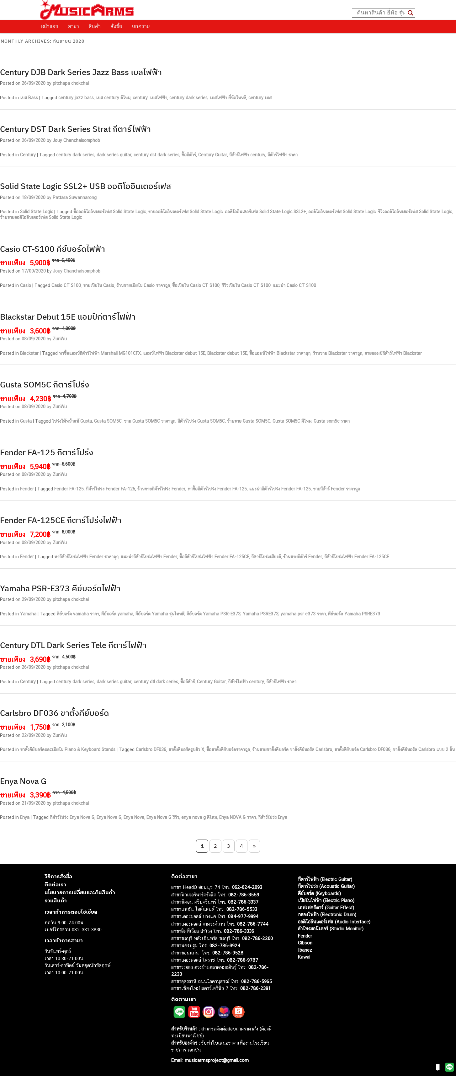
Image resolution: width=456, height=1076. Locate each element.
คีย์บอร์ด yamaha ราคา (78, 613)
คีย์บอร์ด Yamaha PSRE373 (354, 613)
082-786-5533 (241, 909)
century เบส (260, 97)
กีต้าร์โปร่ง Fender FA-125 (110, 488)
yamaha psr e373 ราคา (303, 613)
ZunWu (60, 338)
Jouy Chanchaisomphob (76, 140)
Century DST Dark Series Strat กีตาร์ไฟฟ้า (75, 128)
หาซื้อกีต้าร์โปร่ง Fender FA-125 (217, 488)
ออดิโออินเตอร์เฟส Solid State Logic (342, 211)
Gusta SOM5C (108, 421)
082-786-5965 (256, 981)
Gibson (305, 942)
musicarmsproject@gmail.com (216, 1060)
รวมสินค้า (56, 900)
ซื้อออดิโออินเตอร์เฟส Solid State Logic (109, 211)
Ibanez (305, 950)
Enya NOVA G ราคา (237, 817)
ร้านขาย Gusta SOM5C (248, 421)
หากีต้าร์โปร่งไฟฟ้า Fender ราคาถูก (86, 556)
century (140, 97)
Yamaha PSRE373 (260, 613)
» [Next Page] (254, 846)
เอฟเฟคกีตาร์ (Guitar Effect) (326, 907)
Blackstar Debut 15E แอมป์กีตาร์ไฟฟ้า (67, 316)
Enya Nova (134, 817)
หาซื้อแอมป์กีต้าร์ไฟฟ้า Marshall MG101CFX (100, 353)
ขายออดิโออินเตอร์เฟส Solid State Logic (185, 211)
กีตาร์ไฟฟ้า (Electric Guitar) (325, 879)
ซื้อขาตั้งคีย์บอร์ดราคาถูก (228, 749)
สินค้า (95, 26)
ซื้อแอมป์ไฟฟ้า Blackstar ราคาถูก (279, 353)
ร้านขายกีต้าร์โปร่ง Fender (161, 488)
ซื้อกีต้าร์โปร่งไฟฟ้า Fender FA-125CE (214, 556)
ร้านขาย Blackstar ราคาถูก (337, 353)
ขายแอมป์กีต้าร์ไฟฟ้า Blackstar (393, 353)
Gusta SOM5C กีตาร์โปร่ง (44, 384)
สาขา (73, 26)
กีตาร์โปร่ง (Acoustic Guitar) (326, 886)
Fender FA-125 (69, 488)
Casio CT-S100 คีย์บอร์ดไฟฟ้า (52, 248)
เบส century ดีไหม (113, 97)
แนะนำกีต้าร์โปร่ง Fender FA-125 (280, 488)
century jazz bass (76, 97)
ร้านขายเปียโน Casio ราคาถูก (143, 285)
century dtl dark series (156, 681)
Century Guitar (212, 154)
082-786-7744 (252, 924)
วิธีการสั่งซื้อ (58, 876)
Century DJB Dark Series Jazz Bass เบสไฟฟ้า (81, 72)
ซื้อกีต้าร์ (189, 154)
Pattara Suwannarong (75, 197)
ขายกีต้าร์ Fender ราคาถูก (336, 488)
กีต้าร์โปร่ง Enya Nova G (72, 817)
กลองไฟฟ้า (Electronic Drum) (327, 914)
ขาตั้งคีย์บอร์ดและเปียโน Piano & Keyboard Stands (67, 749)
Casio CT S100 (66, 285)
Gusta (26, 421)
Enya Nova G (23, 781)
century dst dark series (156, 154)
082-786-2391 (255, 988)
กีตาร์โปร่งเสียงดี (266, 556)
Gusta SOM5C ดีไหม (292, 421)
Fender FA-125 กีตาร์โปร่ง (46, 452)
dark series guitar (114, 154)
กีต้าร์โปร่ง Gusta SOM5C (201, 421)
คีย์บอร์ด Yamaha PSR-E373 (214, 613)
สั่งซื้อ (116, 26)
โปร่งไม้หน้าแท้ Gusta (72, 421)
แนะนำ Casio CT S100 (294, 285)
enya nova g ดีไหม (199, 817)
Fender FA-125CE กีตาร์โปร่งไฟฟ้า (60, 520)
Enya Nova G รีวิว (162, 817)
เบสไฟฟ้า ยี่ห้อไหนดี (228, 97)
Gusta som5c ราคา (332, 421)
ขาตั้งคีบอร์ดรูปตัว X (186, 749)
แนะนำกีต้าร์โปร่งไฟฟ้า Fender (149, 556)
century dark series (188, 97)
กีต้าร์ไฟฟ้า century (247, 154)
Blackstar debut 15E (227, 353)
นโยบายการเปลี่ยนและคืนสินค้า (80, 892)
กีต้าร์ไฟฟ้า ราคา (283, 154)
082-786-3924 (224, 945)
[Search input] (381, 12)
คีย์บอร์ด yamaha (117, 613)
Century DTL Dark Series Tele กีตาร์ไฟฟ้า (73, 645)
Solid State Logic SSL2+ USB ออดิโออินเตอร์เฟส (85, 186)
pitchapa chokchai (71, 83)
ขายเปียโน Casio (98, 285)
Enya (24, 817)
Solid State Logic (36, 211)
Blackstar (29, 353)
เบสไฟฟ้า (158, 97)
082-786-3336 (239, 931)
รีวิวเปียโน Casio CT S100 (246, 285)
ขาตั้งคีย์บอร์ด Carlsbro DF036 (362, 749)
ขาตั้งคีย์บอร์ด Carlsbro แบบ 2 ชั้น (424, 749)
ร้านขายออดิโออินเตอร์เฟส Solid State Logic (41, 217)
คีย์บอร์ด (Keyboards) (319, 893)
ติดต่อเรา (55, 884)
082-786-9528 (227, 952)
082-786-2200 (257, 938)
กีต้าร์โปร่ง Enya (272, 817)
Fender (27, 488)
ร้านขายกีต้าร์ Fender (302, 556)
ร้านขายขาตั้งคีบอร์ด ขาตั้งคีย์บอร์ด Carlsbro (292, 749)
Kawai (304, 957)
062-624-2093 (247, 887)
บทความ (141, 26)
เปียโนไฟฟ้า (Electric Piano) (326, 900)
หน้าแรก (49, 26)
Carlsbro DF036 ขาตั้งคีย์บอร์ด (54, 712)
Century (28, 154)
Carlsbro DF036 (151, 749)
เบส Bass (29, 97)
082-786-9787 (242, 960)
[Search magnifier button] (410, 12)
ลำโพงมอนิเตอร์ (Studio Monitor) (330, 928)
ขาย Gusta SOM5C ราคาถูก (149, 421)
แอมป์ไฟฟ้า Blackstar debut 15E (174, 353)
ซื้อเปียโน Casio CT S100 (196, 285)
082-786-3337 (243, 902)
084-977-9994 (243, 916)
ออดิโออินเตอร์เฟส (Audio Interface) (334, 921)
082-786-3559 (243, 894)
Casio (25, 285)
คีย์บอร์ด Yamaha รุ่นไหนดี (159, 613)
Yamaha (28, 613)
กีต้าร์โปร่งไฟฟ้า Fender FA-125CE (356, 556)
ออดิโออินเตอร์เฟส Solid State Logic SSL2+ (265, 211)
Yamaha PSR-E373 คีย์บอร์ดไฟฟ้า (60, 588)
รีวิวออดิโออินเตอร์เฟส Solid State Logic (415, 211)
